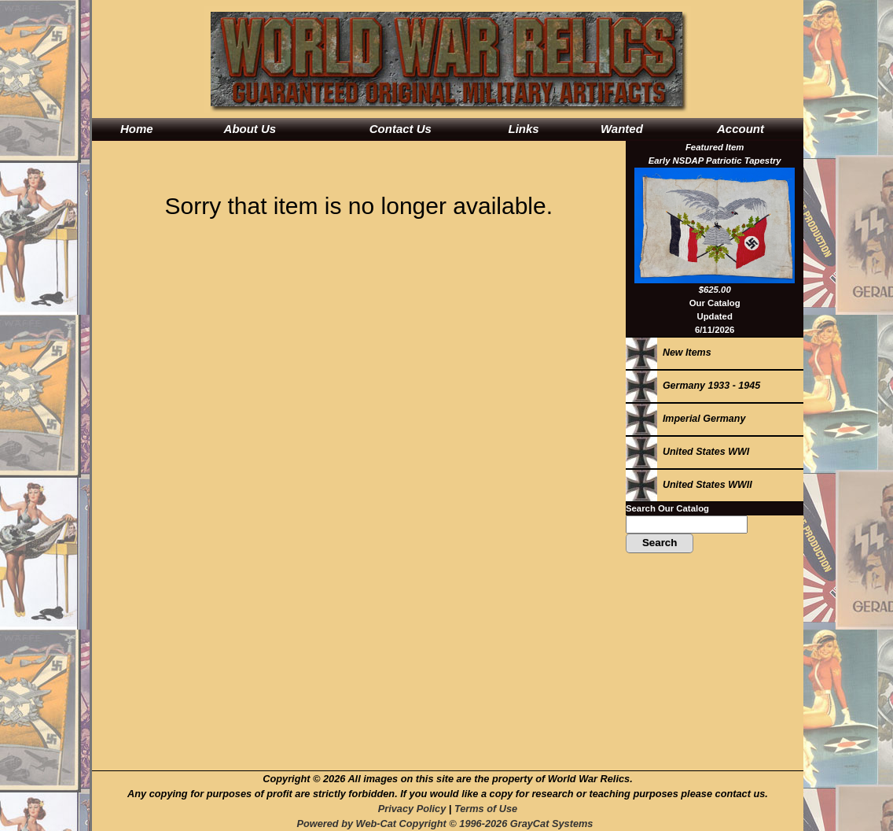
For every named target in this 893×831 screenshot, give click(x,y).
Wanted (622, 128)
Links (524, 128)
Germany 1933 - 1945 (693, 385)
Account (740, 128)
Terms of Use (485, 808)
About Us (250, 128)
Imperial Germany (685, 418)
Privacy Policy (412, 808)
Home (136, 128)
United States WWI (687, 451)
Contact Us (400, 128)
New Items (668, 352)
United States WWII (689, 484)
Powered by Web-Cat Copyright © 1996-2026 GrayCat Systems (447, 823)
